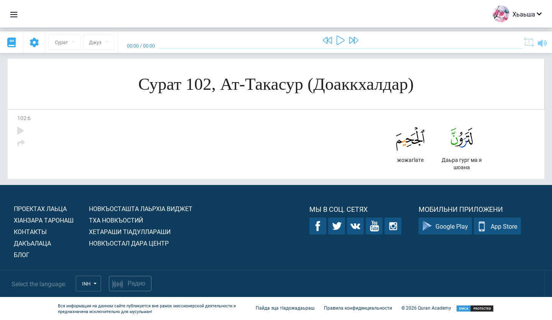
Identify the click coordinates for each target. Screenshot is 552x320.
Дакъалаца (32, 243)
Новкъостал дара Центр (129, 243)
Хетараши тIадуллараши (130, 232)
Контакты (30, 232)
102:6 (24, 118)
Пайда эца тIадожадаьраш (285, 308)
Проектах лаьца (40, 209)
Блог (22, 255)
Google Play (445, 226)
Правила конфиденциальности (358, 308)
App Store (497, 226)
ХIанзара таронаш (44, 220)
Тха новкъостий (116, 220)
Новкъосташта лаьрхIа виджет (140, 209)
